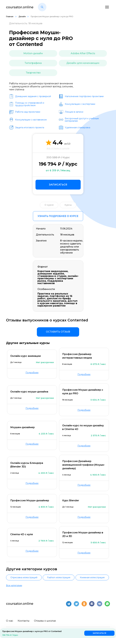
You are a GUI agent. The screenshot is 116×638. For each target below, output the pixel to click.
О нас (9, 620)
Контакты (23, 620)
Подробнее (32, 372)
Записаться (58, 184)
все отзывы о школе (58, 148)
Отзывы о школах (45, 620)
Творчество (33, 72)
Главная (10, 16)
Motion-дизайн (33, 53)
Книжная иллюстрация (92, 577)
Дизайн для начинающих (82, 63)
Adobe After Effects (83, 53)
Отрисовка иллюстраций (23, 577)
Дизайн (22, 16)
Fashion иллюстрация (58, 577)
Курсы (68, 205)
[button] (42, 7)
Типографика (33, 63)
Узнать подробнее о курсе (58, 216)
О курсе (49, 205)
